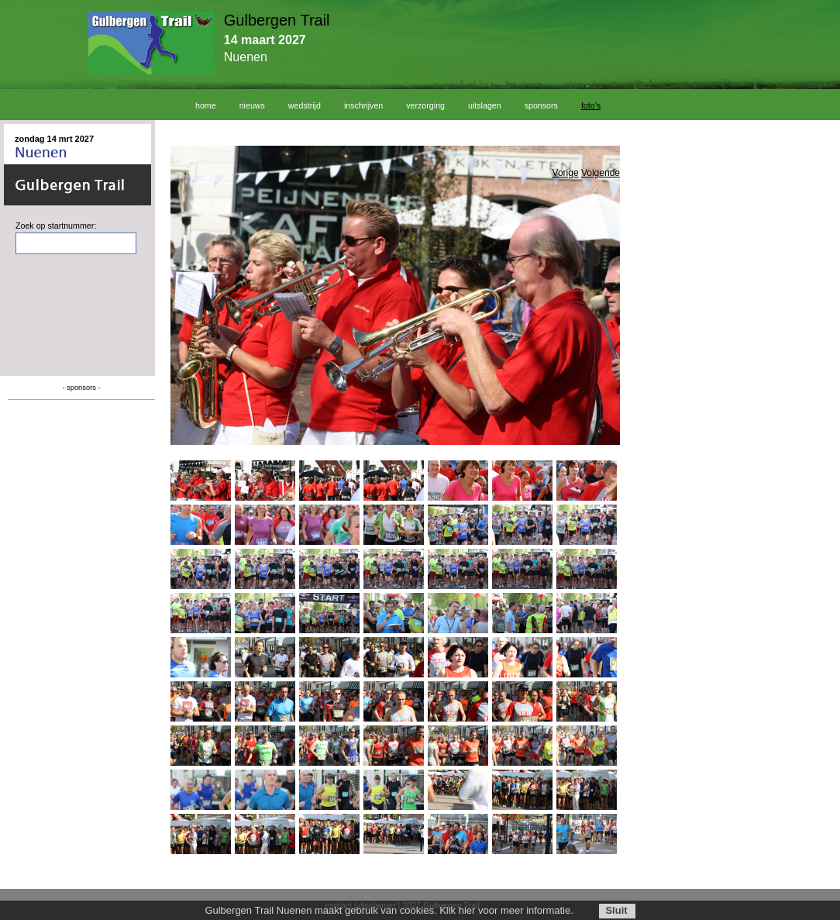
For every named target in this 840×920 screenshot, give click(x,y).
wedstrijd (304, 105)
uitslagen (484, 105)
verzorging (425, 105)
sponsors (541, 105)
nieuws (252, 105)
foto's (591, 105)
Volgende (600, 172)
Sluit (616, 910)
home (205, 105)
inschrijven (363, 105)
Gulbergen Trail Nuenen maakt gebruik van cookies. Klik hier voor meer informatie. (389, 910)
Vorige (566, 172)
